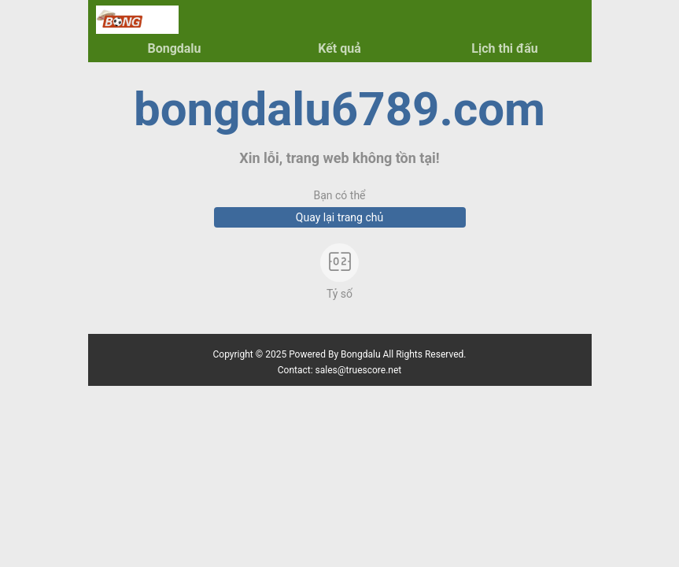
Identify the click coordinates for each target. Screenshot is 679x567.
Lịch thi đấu (504, 48)
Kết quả (339, 48)
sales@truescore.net (359, 370)
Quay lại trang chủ (339, 217)
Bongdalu (174, 48)
